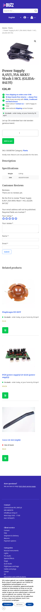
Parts (10, 28)
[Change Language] (14, 17)
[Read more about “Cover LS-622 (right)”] (5, 458)
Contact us (20, 104)
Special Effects (9, 558)
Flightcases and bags (11, 566)
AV (5, 574)
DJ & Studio (8, 564)
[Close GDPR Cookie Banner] (3, 608)
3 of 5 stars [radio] (9, 218)
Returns (7, 538)
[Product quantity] (20, 133)
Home (4, 28)
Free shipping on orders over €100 (18, 95)
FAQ (5, 533)
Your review (7, 223)
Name (5, 236)
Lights (6, 553)
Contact (7, 530)
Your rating (7, 216)
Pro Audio (7, 556)
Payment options (10, 541)
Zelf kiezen (19, 604)
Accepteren (7, 604)
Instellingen (29, 580)
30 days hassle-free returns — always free (21, 97)
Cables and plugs (10, 569)
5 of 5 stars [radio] (16, 218)
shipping (19, 108)
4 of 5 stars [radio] (12, 218)
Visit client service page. (27, 486)
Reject (29, 604)
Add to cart (8, 141)
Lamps (6, 571)
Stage (6, 561)
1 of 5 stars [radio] (3, 218)
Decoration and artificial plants (15, 577)
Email (5, 243)
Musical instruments (11, 550)
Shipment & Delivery (11, 536)
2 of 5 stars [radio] (6, 218)
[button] (35, 41)
